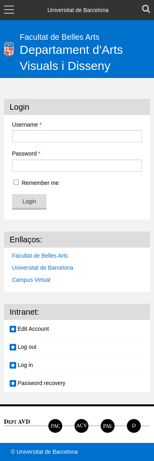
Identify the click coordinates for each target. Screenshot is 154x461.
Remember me (35, 183)
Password (26, 153)
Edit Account (33, 329)
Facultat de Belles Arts (40, 255)
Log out (27, 347)
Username (27, 124)
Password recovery (41, 383)
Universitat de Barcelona (42, 267)
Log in (25, 365)
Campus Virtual (31, 280)
